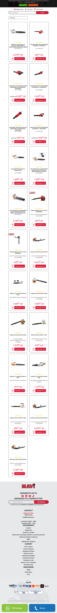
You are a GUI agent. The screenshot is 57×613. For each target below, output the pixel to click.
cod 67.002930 (18, 173)
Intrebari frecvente (28, 559)
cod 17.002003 (39, 90)
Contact (28, 529)
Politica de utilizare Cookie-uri (28, 538)
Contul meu (29, 9)
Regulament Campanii (28, 542)
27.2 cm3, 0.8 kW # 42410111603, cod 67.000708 (39, 423)
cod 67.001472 (18, 48)
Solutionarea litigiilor (28, 557)
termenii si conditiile (27, 506)
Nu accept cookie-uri (33, 5)
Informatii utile (28, 566)
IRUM (28, 571)
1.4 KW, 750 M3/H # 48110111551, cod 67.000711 (18, 423)
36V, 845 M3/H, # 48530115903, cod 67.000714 (39, 381)
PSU (28, 575)
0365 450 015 (28, 516)
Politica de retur (28, 554)
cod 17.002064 (18, 90)
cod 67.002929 (39, 173)
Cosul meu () (38, 9)
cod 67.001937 (18, 215)
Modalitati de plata (28, 552)
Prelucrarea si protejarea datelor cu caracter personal (28, 536)
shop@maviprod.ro (28, 518)
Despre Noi (28, 531)
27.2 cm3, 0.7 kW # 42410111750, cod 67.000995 (39, 298)
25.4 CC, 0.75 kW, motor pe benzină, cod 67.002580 (17, 257)
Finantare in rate (28, 561)
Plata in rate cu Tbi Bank (28, 563)
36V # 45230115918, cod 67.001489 (18, 298)
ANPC (28, 540)
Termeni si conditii (28, 533)
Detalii (36, 2)
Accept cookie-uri (23, 5)
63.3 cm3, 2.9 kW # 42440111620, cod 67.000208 (39, 257)
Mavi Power (28, 573)
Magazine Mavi (19, 9)
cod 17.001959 (18, 131)
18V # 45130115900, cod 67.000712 (18, 381)
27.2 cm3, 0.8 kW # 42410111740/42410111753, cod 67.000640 (18, 341)
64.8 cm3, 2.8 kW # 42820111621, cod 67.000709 (18, 465)
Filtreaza (12, 18)
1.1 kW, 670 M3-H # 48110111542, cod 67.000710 (39, 340)
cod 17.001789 (39, 131)
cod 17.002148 (39, 48)
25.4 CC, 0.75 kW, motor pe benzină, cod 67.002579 (38, 215)
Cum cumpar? (28, 548)
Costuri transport (28, 550)
